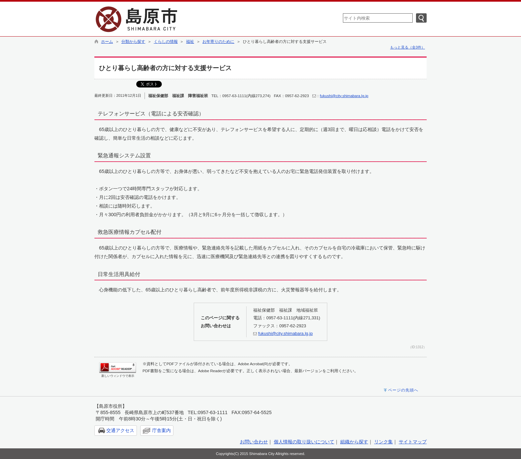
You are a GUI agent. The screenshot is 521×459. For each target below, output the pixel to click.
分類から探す (133, 41)
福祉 (190, 41)
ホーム (107, 41)
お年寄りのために (218, 41)
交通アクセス (120, 430)
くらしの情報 (166, 41)
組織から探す (354, 441)
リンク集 (383, 441)
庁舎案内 (161, 430)
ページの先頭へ (403, 390)
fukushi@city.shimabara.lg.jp (344, 96)
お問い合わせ (254, 441)
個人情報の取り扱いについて (304, 441)
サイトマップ (413, 441)
